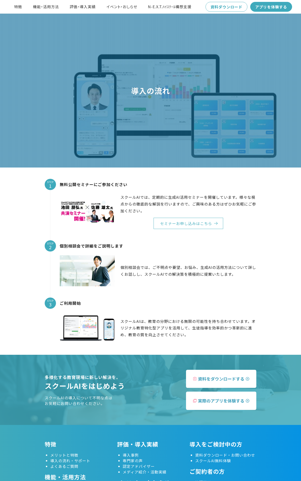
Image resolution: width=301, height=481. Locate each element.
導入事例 (131, 455)
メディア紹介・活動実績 (144, 472)
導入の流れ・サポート (70, 460)
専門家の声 (133, 460)
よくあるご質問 (64, 466)
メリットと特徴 (64, 455)
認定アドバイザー (139, 466)
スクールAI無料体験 (213, 460)
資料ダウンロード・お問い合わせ (225, 455)
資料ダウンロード (226, 7)
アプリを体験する (271, 7)
